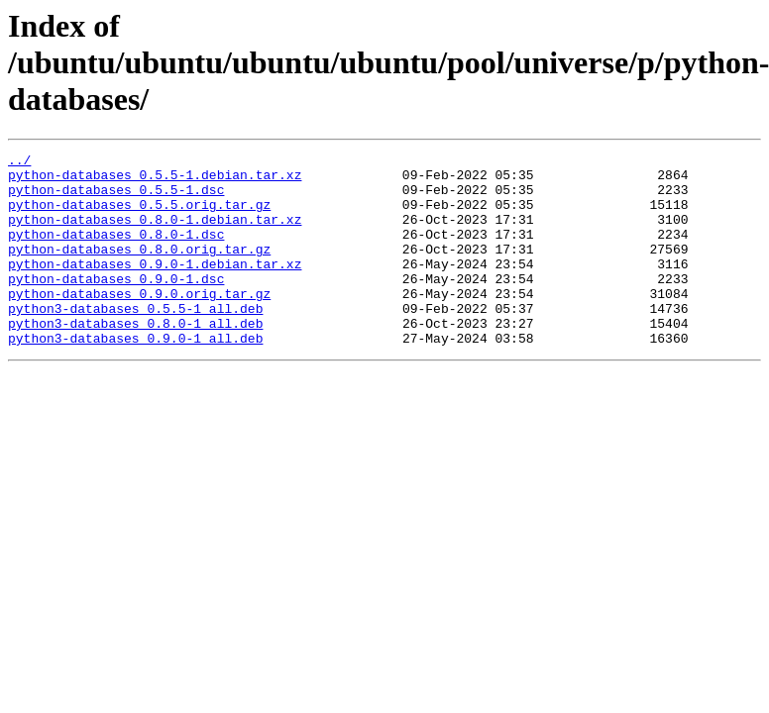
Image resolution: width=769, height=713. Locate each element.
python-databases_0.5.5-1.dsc (116, 198)
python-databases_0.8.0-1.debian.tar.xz (154, 234)
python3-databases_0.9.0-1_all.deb (135, 376)
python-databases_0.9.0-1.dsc (116, 305)
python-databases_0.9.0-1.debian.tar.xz (154, 287)
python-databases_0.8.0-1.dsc (116, 251)
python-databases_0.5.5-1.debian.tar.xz (154, 180)
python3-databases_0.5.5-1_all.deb (135, 341)
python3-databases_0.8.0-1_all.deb (135, 358)
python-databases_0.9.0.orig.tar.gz (139, 323)
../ (19, 162)
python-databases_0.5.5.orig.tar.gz (139, 216)
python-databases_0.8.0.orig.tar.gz (139, 269)
